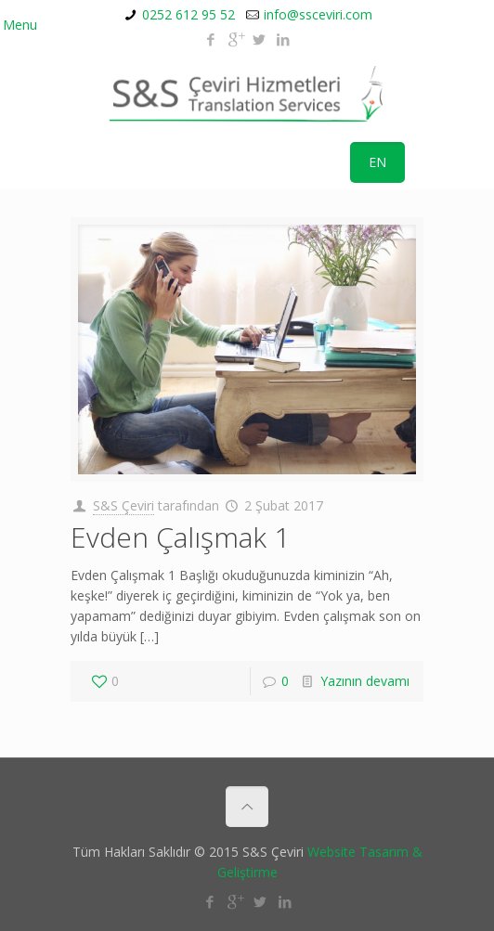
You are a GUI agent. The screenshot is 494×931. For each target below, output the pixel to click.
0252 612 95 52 (188, 14)
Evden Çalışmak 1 (180, 537)
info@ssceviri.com (318, 14)
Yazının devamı (365, 681)
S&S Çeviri (123, 505)
